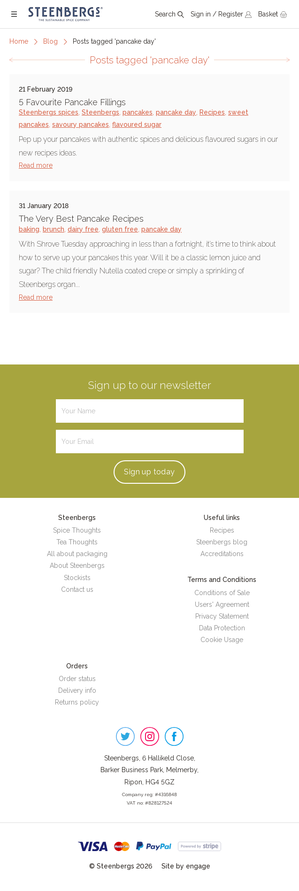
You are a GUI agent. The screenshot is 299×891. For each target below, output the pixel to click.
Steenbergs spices (48, 112)
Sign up (149, 471)
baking (29, 229)
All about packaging (77, 554)
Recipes (212, 112)
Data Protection (222, 628)
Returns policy (77, 702)
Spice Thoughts (77, 530)
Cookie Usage (221, 639)
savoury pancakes (80, 124)
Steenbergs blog (221, 542)
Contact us (77, 589)
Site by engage (185, 866)
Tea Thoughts (77, 542)
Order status (77, 678)
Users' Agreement (222, 604)
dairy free (83, 229)
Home (18, 41)
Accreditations (222, 554)
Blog (50, 41)
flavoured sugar (136, 124)
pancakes (138, 112)
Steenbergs (100, 112)
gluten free (120, 229)
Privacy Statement (222, 616)
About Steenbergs (77, 565)
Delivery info (77, 690)
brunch (53, 229)
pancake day (176, 112)
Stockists (77, 577)
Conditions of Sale (222, 593)
